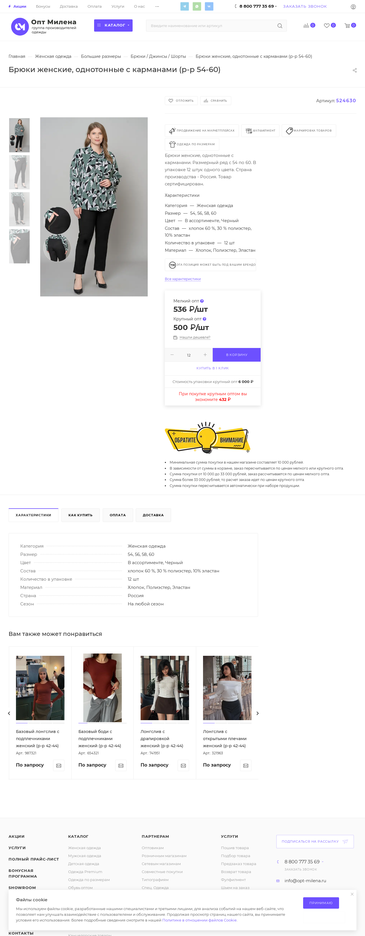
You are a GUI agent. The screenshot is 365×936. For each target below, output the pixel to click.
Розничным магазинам (164, 855)
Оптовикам (153, 847)
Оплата (118, 515)
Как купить (80, 515)
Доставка (153, 515)
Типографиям (155, 879)
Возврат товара (236, 871)
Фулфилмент (233, 879)
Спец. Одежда (155, 887)
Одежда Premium (85, 871)
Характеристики (33, 515)
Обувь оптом (80, 887)
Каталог (78, 836)
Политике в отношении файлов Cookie (199, 920)
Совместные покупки (162, 871)
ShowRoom (22, 887)
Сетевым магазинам (161, 863)
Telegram (184, 6)
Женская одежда (84, 847)
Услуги (17, 847)
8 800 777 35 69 (302, 862)
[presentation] (9, 713)
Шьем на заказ (235, 887)
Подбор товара (235, 855)
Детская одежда (83, 863)
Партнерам (155, 836)
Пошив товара (235, 847)
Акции (17, 836)
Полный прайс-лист (34, 859)
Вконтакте (209, 6)
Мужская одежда (84, 855)
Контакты (21, 933)
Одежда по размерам (89, 879)
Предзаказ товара (238, 863)
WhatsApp (196, 6)
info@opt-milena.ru (305, 880)
